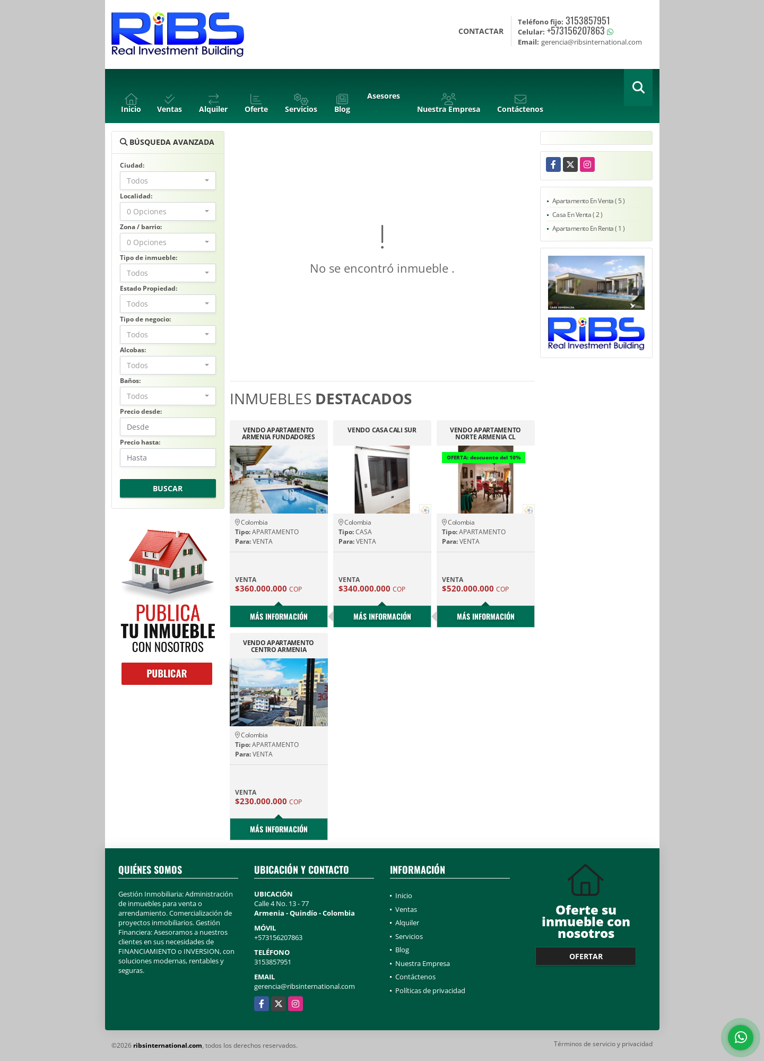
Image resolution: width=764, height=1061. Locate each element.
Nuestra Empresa (422, 963)
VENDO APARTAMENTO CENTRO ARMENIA (278, 646)
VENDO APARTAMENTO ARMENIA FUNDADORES (278, 433)
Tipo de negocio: (145, 319)
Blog (402, 949)
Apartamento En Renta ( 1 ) (588, 228)
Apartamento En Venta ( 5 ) (588, 200)
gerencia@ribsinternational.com (304, 986)
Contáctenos (415, 976)
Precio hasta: (140, 442)
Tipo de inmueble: (148, 257)
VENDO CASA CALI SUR (382, 430)
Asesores (383, 96)
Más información (279, 616)
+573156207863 (576, 30)
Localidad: (136, 196)
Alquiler (407, 922)
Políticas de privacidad (430, 990)
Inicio (403, 895)
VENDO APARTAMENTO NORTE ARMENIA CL (485, 433)
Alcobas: (133, 349)
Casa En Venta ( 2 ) (577, 214)
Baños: (130, 380)
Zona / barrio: (141, 226)
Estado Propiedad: (148, 288)
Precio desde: (141, 411)
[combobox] (168, 180)
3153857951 (588, 20)
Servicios (409, 936)
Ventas (406, 909)
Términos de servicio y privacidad (603, 1043)
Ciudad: (132, 165)
